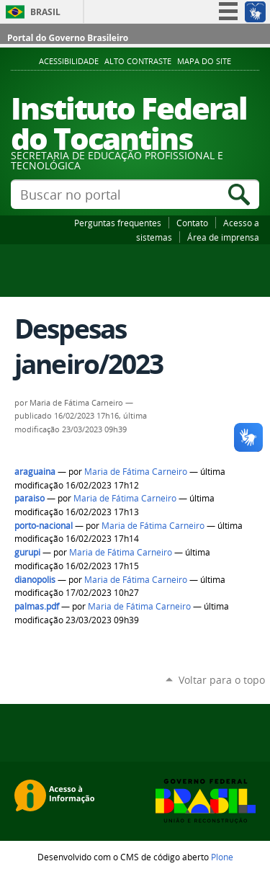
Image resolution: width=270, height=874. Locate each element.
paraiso (29, 498)
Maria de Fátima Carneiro (135, 471)
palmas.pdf (36, 606)
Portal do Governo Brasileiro (67, 38)
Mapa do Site (204, 61)
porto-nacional (43, 526)
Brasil (45, 12)
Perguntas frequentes (117, 222)
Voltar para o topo (222, 680)
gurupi (27, 552)
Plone (222, 856)
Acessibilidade (69, 61)
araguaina (34, 471)
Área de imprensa (223, 237)
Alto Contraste (137, 61)
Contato (192, 222)
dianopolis (34, 580)
